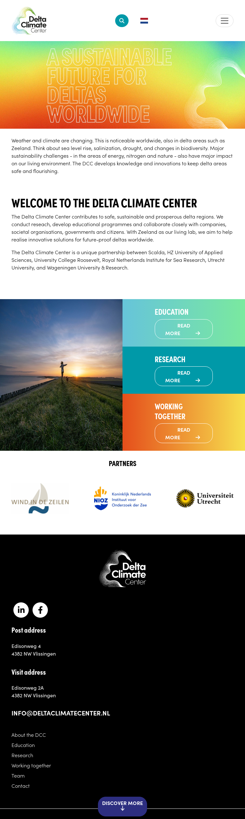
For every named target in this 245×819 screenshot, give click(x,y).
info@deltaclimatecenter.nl (60, 712)
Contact (20, 785)
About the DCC (28, 734)
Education (23, 744)
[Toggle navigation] (225, 20)
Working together (31, 765)
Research (22, 754)
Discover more (122, 806)
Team (18, 775)
